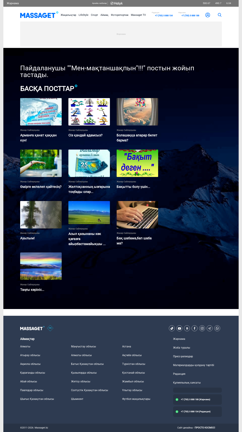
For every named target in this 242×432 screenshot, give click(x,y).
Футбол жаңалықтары (136, 399)
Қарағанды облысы (32, 372)
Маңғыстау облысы (83, 346)
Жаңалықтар (68, 14)
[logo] (39, 15)
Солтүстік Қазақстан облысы (89, 390)
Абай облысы (28, 381)
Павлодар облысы (31, 390)
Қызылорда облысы (84, 372)
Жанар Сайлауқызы (29, 130)
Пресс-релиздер (183, 356)
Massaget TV (138, 14)
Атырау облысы (30, 355)
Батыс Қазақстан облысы (87, 364)
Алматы (25, 346)
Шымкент (77, 399)
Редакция (179, 373)
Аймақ (104, 14)
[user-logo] (207, 15)
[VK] (187, 328)
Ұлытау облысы (132, 390)
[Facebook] (194, 328)
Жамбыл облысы (133, 381)
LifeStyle (83, 14)
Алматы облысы (81, 355)
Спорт (94, 14)
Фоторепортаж (119, 14)
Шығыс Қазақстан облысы (37, 399)
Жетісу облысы (80, 381)
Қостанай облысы (133, 372)
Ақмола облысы (30, 364)
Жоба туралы (181, 347)
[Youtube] (179, 328)
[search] (219, 15)
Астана (126, 346)
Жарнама (13, 3)
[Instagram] (202, 328)
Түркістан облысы (133, 364)
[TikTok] (172, 328)
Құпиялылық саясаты (187, 382)
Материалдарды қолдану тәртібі (193, 365)
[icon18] (50, 328)
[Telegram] (209, 328)
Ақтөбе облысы (132, 355)
